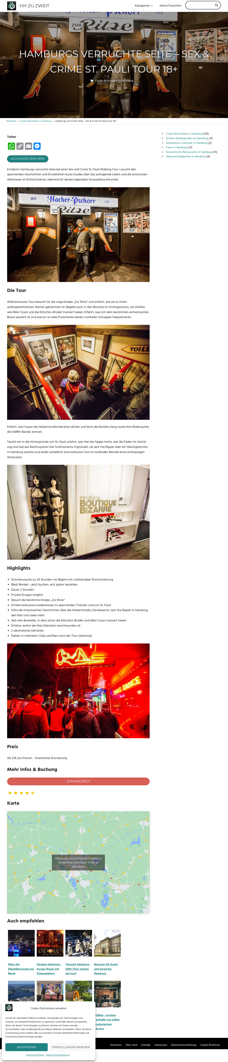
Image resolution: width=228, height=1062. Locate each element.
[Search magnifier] (216, 5)
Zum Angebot (78, 781)
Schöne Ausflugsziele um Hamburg (187, 138)
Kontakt (146, 1045)
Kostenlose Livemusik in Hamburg (187, 143)
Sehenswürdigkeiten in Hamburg (186, 156)
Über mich (132, 1045)
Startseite (115, 1045)
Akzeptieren (26, 1047)
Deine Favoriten (170, 5)
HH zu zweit (34, 5)
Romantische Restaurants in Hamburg (189, 152)
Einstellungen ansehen (71, 1047)
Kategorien (144, 5)
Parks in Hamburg (177, 147)
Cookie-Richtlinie (35, 1055)
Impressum (161, 1045)
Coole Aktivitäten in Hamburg (114, 80)
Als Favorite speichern (28, 158)
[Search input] (201, 5)
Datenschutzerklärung (58, 1055)
